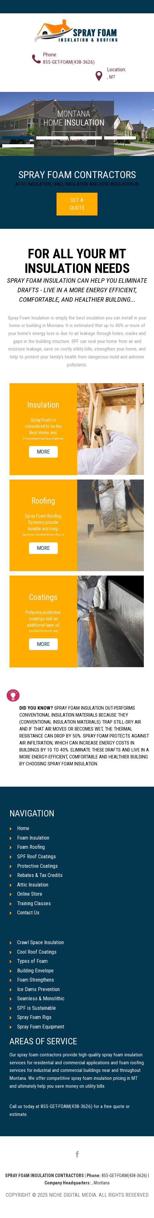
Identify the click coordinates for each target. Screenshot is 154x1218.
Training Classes (31, 903)
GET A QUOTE (77, 204)
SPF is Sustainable (33, 1008)
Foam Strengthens (32, 980)
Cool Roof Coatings (33, 952)
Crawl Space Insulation (37, 942)
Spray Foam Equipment (37, 1027)
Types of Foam (29, 961)
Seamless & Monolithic (37, 999)
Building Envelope (32, 970)
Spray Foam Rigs (31, 1017)
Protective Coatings (34, 866)
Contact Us (25, 913)
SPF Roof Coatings (33, 856)
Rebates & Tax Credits (36, 875)
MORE (43, 452)
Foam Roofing (27, 847)
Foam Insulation (30, 838)
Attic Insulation (29, 884)
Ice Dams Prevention (35, 989)
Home (19, 828)
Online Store (26, 894)
